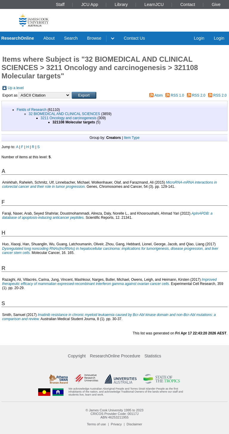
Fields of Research (32, 110)
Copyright (77, 356)
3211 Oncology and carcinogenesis (68, 118)
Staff (60, 4)
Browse (94, 38)
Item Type (131, 138)
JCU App (89, 4)
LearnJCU (154, 4)
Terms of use (96, 424)
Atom (158, 95)
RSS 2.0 (198, 95)
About (49, 38)
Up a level (16, 88)
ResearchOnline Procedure (115, 356)
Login (199, 38)
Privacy (116, 424)
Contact (187, 4)
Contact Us (134, 38)
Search (71, 38)
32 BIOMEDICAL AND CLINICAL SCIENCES (64, 114)
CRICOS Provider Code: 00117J (114, 414)
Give (216, 4)
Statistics (152, 356)
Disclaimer (134, 424)
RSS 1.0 (177, 95)
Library (121, 4)
